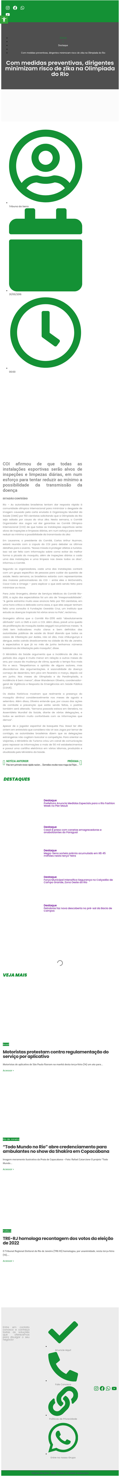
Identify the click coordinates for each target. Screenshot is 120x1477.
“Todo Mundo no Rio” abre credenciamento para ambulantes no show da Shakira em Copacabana (56, 1149)
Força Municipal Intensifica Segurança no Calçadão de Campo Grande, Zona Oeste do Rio (78, 881)
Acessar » (8, 1070)
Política (7, 1231)
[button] (4, 20)
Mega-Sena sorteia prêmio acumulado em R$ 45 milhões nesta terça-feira (75, 855)
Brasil (6, 1044)
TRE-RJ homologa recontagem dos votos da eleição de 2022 (58, 1240)
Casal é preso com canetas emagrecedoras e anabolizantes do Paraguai (73, 831)
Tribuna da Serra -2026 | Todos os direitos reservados (60, 1473)
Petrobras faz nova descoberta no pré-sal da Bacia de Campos (78, 909)
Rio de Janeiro (11, 1139)
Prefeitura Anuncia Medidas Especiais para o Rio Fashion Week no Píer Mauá (79, 804)
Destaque (50, 800)
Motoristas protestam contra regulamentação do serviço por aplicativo (56, 1054)
